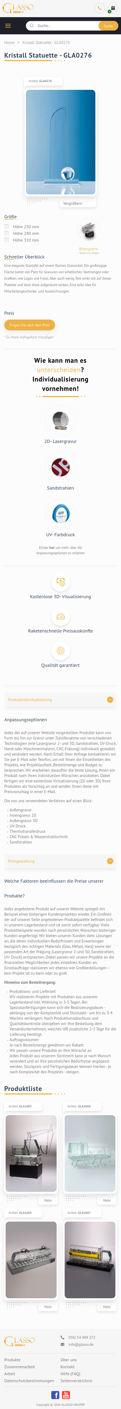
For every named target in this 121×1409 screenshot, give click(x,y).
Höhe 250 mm (26, 226)
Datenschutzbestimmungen (29, 1380)
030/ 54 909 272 (82, 1337)
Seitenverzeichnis (76, 1380)
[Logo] (19, 1341)
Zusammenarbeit (19, 1366)
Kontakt (68, 1366)
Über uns (69, 1360)
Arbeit (9, 1373)
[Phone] (99, 8)
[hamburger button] (8, 25)
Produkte (12, 1360)
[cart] (113, 8)
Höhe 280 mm (26, 233)
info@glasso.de (81, 1344)
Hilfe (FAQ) (70, 1373)
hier (52, 547)
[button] (60, 700)
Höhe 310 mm (26, 240)
